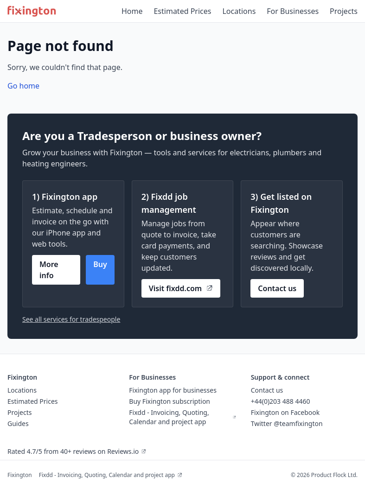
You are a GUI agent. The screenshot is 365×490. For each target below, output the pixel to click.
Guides (18, 423)
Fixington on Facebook (285, 412)
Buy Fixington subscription (169, 401)
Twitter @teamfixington (287, 423)
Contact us (277, 288)
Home (132, 11)
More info (48, 269)
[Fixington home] (31, 11)
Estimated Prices (182, 11)
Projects (344, 11)
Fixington (19, 475)
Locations (239, 11)
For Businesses (293, 11)
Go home (23, 86)
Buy (100, 264)
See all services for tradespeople (71, 319)
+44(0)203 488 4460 (280, 401)
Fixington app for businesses (173, 390)
